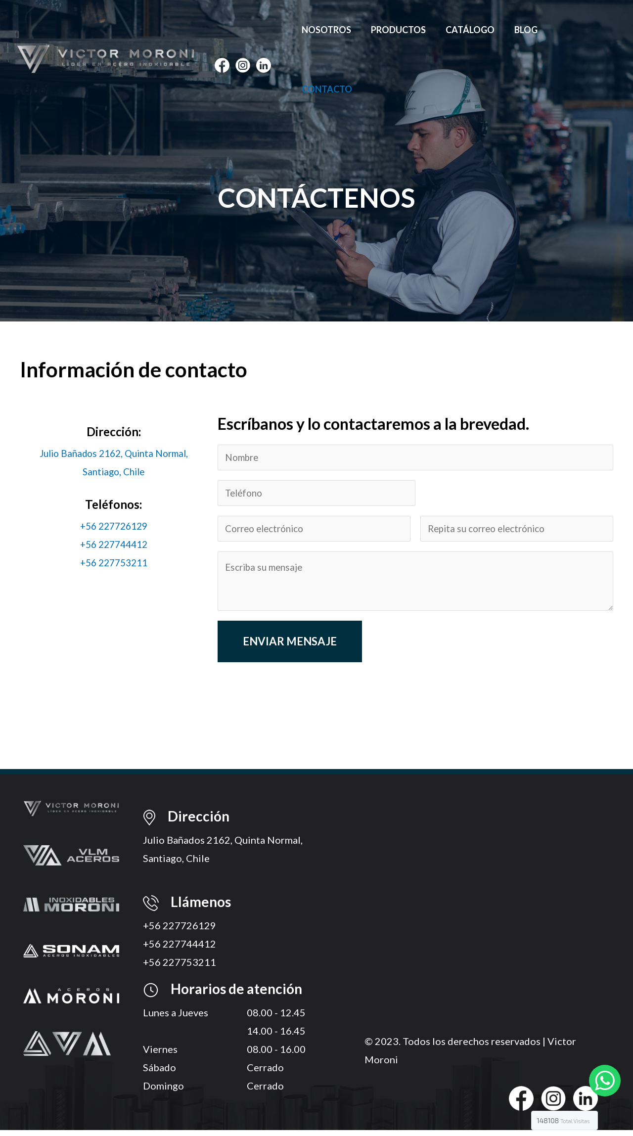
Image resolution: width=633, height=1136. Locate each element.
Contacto (582, 29)
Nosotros (334, 29)
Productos (404, 29)
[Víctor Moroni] (105, 28)
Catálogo (474, 29)
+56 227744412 (113, 544)
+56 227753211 (113, 562)
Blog (528, 29)
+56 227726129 (113, 526)
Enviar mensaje (290, 647)
